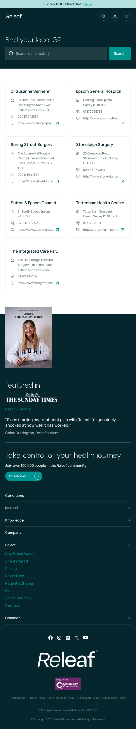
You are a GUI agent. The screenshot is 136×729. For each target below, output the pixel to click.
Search (120, 53)
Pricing (11, 568)
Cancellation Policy (114, 698)
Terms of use (17, 698)
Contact (12, 605)
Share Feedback (18, 598)
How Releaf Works (19, 553)
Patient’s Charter (19, 583)
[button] (115, 16)
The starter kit (16, 561)
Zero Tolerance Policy (61, 698)
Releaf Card (14, 575)
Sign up (87, 4)
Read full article (18, 409)
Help (9, 590)
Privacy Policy (37, 698)
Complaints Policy (88, 698)
